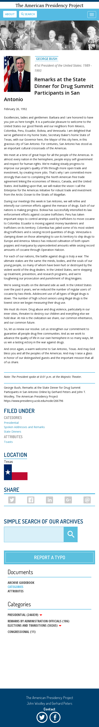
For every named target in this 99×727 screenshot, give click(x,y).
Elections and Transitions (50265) (34, 625)
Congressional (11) (22, 631)
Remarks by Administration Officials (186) (38, 621)
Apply (70, 534)
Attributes (16, 591)
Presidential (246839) (25, 615)
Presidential (11, 423)
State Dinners (12, 431)
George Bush (46, 59)
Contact (49, 709)
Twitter (43, 718)
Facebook (56, 718)
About (10, 14)
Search (28, 14)
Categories (15, 587)
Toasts (8, 442)
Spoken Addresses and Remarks (24, 427)
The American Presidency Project (49, 5)
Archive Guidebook (21, 582)
